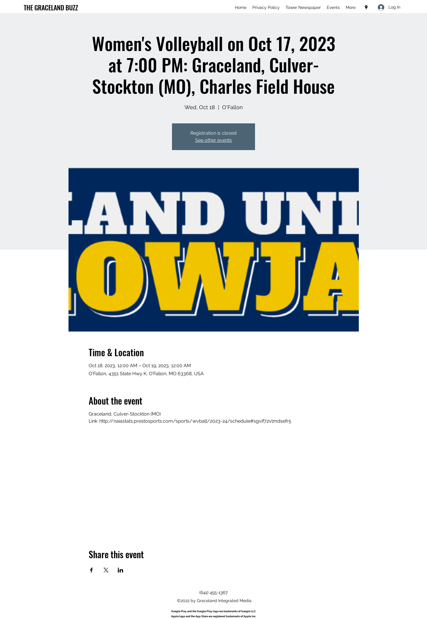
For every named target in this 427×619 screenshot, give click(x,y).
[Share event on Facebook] (91, 570)
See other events (213, 140)
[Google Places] (366, 7)
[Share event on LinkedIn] (120, 570)
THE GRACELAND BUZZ (51, 7)
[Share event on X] (106, 570)
